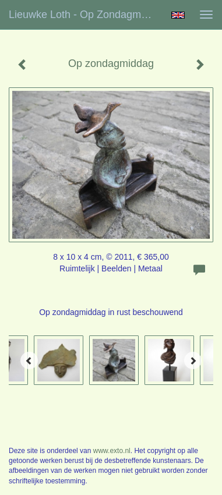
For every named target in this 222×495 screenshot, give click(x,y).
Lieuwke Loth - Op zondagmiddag (85, 14)
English (178, 15)
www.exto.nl (112, 451)
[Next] (193, 360)
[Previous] (29, 360)
